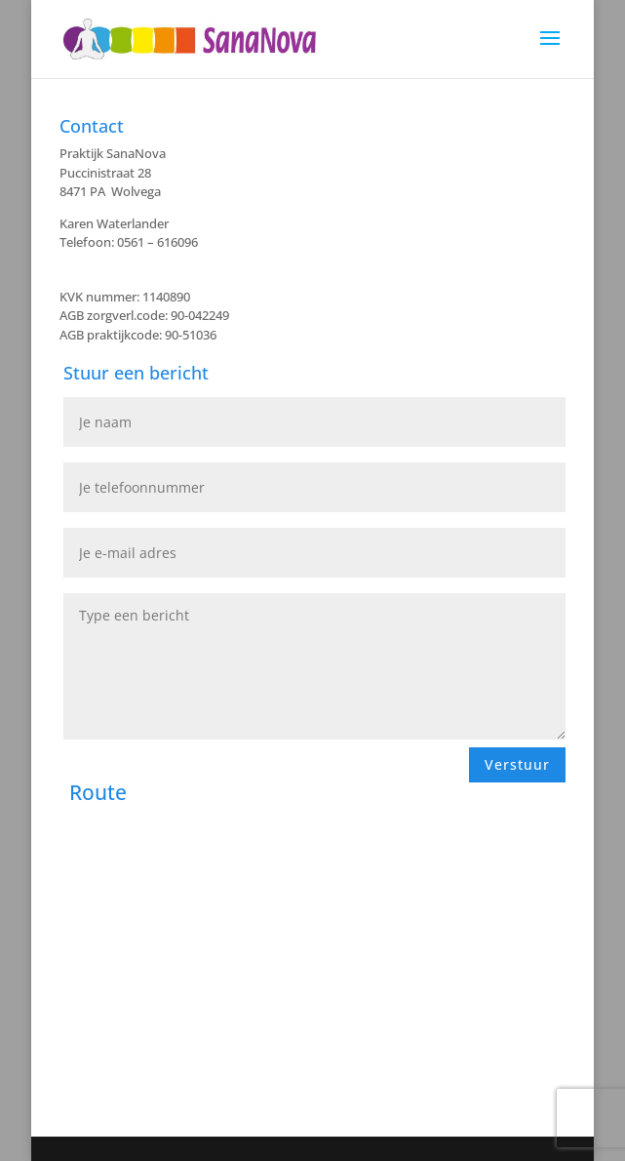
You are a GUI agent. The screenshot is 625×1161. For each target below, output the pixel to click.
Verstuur (517, 764)
